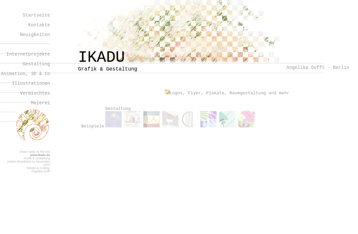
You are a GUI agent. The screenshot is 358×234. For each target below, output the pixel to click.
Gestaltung (36, 64)
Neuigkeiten (35, 34)
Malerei (40, 103)
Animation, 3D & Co (25, 73)
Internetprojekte (28, 54)
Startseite (36, 15)
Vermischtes (35, 93)
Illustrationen (31, 83)
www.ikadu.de (40, 155)
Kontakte (39, 25)
